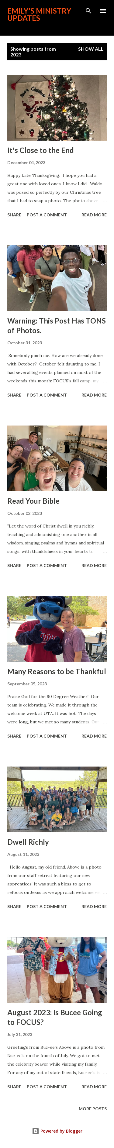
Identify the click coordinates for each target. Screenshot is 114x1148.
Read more (94, 214)
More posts (93, 1108)
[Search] (88, 10)
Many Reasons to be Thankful (56, 671)
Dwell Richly (28, 841)
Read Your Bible (33, 500)
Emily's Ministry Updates (39, 14)
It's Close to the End (40, 150)
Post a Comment (47, 214)
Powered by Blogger (57, 1131)
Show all (91, 49)
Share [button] (14, 214)
